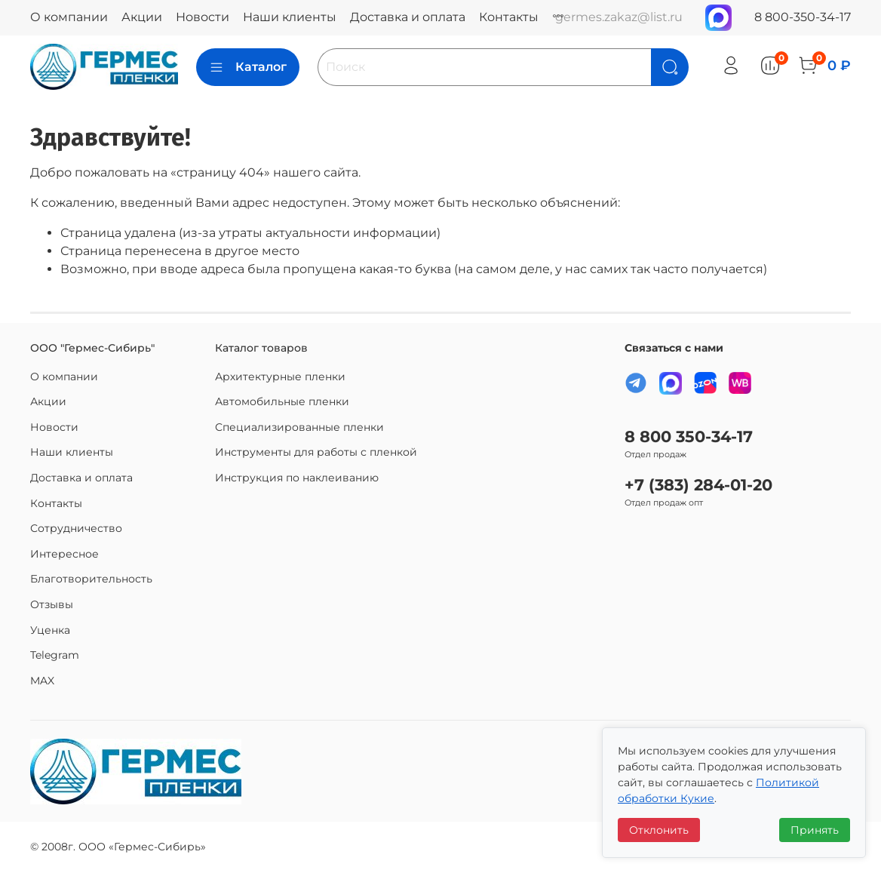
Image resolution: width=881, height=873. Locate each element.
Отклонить (659, 830)
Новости (202, 17)
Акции (141, 17)
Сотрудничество (76, 528)
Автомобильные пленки (282, 401)
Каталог (248, 67)
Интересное (64, 554)
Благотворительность (91, 579)
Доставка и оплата (407, 17)
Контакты (509, 17)
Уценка (50, 630)
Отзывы (51, 604)
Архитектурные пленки (280, 376)
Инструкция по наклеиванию (297, 477)
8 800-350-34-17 (802, 17)
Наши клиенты (289, 17)
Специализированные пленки (299, 427)
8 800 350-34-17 (689, 436)
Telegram (54, 655)
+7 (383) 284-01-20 (698, 484)
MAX (42, 680)
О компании (69, 17)
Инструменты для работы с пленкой (316, 452)
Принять (814, 830)
